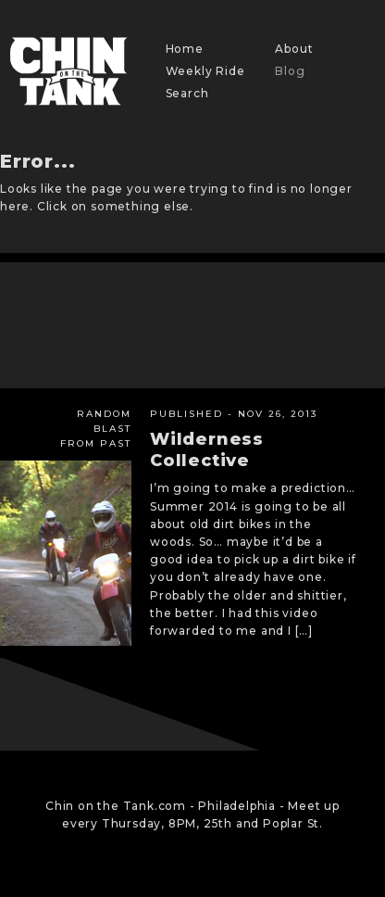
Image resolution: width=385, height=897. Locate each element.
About (294, 49)
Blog (289, 71)
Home (185, 49)
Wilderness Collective (207, 450)
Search (187, 93)
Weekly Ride (205, 71)
